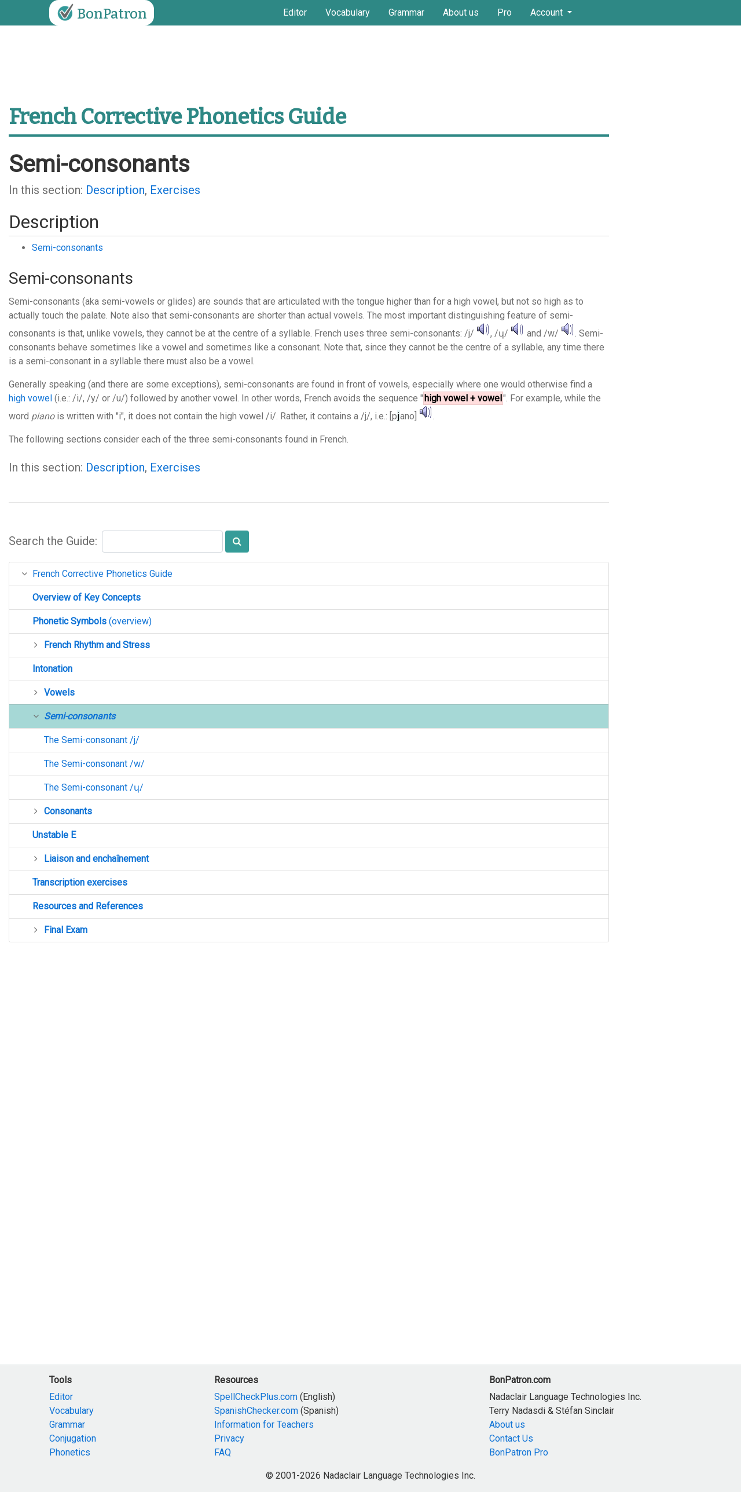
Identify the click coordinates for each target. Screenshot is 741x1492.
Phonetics (69, 1452)
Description (115, 190)
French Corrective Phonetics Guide (102, 573)
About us (461, 12)
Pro (504, 12)
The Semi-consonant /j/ (92, 739)
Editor (295, 12)
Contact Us (511, 1438)
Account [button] (547, 12)
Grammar (406, 12)
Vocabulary (347, 12)
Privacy (229, 1438)
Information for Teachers (264, 1424)
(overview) (92, 621)
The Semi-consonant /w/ (94, 763)
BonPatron (100, 12)
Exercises (175, 190)
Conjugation (72, 1438)
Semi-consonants (67, 247)
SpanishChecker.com (256, 1410)
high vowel (30, 398)
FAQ (222, 1452)
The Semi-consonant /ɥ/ (94, 787)
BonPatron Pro (518, 1452)
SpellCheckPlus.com (256, 1396)
